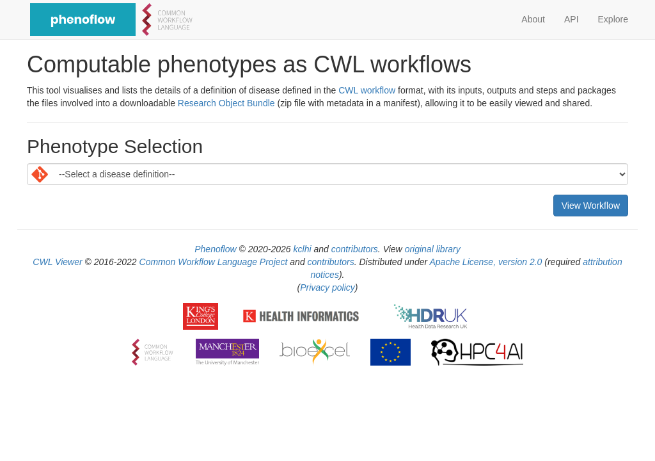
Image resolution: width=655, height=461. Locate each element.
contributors (354, 249)
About (533, 19)
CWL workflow (366, 90)
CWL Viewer (57, 262)
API (571, 19)
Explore (613, 19)
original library (433, 249)
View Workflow (591, 205)
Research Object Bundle (226, 103)
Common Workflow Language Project (213, 262)
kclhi (303, 249)
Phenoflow (215, 249)
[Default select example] (327, 174)
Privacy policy (327, 287)
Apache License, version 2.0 (486, 262)
